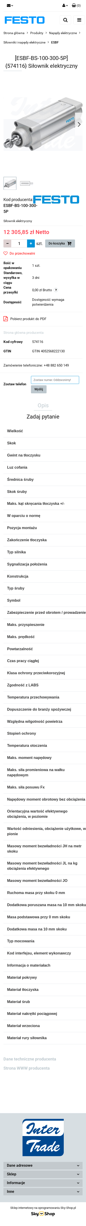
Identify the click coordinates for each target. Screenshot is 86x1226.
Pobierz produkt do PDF (24, 318)
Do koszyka (60, 243)
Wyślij (38, 389)
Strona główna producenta (23, 333)
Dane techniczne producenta (29, 1059)
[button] (76, 5)
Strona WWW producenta (26, 1068)
